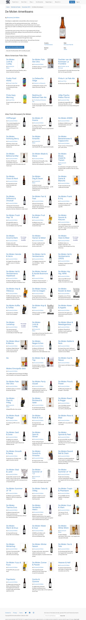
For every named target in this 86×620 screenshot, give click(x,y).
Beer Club (24, 2)
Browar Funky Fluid (12, 83)
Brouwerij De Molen (13, 17)
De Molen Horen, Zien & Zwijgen (39, 290)
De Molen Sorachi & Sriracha (36, 453)
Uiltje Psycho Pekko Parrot (64, 96)
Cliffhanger (11, 118)
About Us (58, 2)
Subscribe (62, 615)
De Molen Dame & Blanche (62, 178)
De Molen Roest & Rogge (65, 399)
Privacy (15, 612)
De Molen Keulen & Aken (64, 290)
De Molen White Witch (63, 527)
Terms (21, 612)
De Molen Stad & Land (12, 471)
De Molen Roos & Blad (65, 416)
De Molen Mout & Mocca (12, 342)
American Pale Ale (68, 44)
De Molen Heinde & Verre (13, 255)
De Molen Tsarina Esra (11, 506)
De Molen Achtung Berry (12, 137)
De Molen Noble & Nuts (66, 342)
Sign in (78, 2)
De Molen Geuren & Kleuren (62, 217)
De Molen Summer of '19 (14, 489)
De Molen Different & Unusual (11, 198)
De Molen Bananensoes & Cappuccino (65, 138)
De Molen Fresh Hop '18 (13, 216)
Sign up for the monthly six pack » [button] (14, 47)
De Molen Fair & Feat (39, 197)
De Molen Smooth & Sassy (14, 452)
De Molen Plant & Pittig (10, 400)
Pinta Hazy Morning (11, 96)
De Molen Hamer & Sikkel (39, 237)
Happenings (49, 2)
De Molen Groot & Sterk (12, 237)
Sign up (72, 2)
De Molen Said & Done (12, 433)
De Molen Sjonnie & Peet (64, 433)
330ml (65, 49)
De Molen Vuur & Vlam (64, 506)
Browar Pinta (63, 81)
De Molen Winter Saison (39, 545)
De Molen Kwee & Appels (65, 306)
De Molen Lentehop (10, 323)
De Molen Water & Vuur (39, 527)
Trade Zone (15, 2)
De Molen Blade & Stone (40, 155)
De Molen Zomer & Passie (39, 563)
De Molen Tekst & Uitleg (39, 489)
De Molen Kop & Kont (39, 306)
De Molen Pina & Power (65, 382)
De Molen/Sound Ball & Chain (65, 452)
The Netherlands (48, 44)
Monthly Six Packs (15, 7)
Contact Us (8, 612)
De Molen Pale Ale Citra (38, 60)
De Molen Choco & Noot (12, 177)
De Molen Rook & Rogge (12, 416)
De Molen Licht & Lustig (10, 61)
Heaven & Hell (64, 562)
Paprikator (10, 579)
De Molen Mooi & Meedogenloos (65, 323)
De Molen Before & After (12, 155)
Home (7, 7)
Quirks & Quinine (36, 580)
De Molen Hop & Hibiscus (13, 290)
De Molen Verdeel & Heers (36, 507)
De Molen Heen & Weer (64, 237)
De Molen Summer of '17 (37, 472)
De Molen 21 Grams (37, 119)
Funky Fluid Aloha (11, 79)
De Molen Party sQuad (38, 382)
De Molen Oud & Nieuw (65, 359)
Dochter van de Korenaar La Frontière (64, 61)
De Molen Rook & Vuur (37, 416)
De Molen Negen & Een (37, 342)
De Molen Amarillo (36, 137)
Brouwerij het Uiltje (64, 100)
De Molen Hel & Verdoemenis (38, 255)
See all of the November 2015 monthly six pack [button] (18, 50)
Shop (31, 2)
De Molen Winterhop (10, 545)
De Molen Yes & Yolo (65, 545)
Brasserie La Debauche (39, 83)
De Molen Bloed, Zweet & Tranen (62, 157)
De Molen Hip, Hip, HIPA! (64, 272)
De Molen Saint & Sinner (36, 434)
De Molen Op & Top (38, 359)
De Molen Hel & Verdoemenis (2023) (65, 256)
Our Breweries (39, 2)
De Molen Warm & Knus (12, 527)
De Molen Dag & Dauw (37, 177)
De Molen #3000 (65, 118)
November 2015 (26, 7)
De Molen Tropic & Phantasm (65, 489)
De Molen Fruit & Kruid (38, 216)
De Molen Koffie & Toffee (13, 306)
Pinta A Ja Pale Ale (66, 78)
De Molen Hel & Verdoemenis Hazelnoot (13, 273)
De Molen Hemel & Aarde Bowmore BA (40, 273)
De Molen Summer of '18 (64, 471)
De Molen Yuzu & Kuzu (13, 563)
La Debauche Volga (38, 79)
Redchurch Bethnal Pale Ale (39, 96)
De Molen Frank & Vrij (65, 197)
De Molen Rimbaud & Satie (37, 400)
